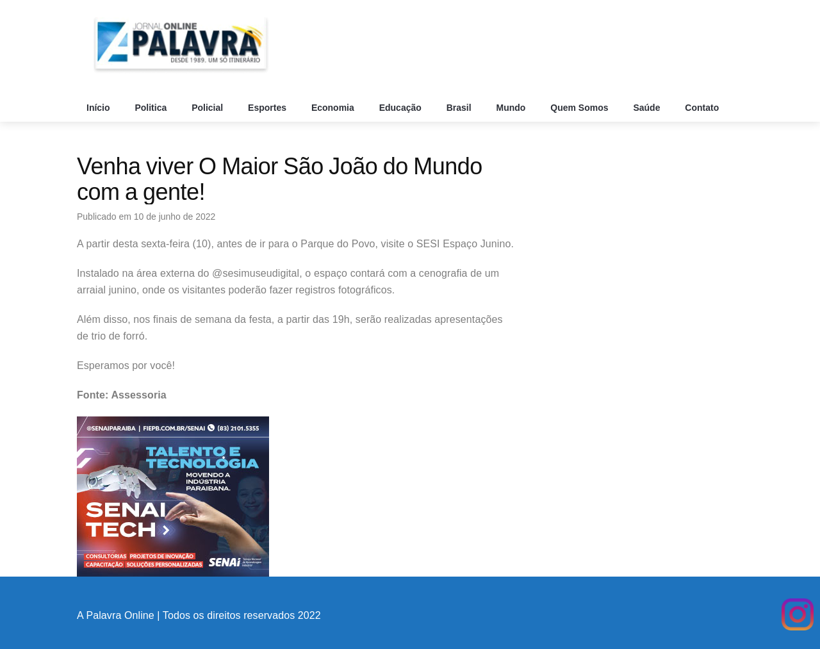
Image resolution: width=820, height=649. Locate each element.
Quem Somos (580, 108)
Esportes (268, 108)
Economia (334, 108)
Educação (401, 108)
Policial (209, 108)
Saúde (647, 108)
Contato (703, 108)
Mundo (512, 108)
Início (99, 108)
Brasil (460, 108)
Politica (152, 108)
